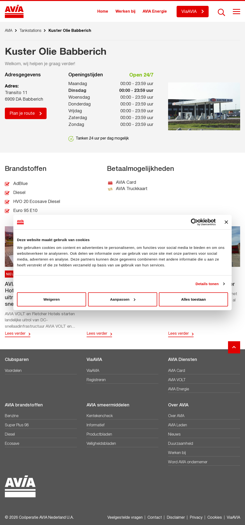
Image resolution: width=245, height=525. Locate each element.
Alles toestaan (193, 299)
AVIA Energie (155, 11)
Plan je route (22, 114)
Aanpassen (122, 299)
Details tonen (207, 284)
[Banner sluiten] (226, 222)
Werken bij (125, 11)
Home (102, 11)
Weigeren (51, 299)
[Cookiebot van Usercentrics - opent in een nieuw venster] (194, 222)
